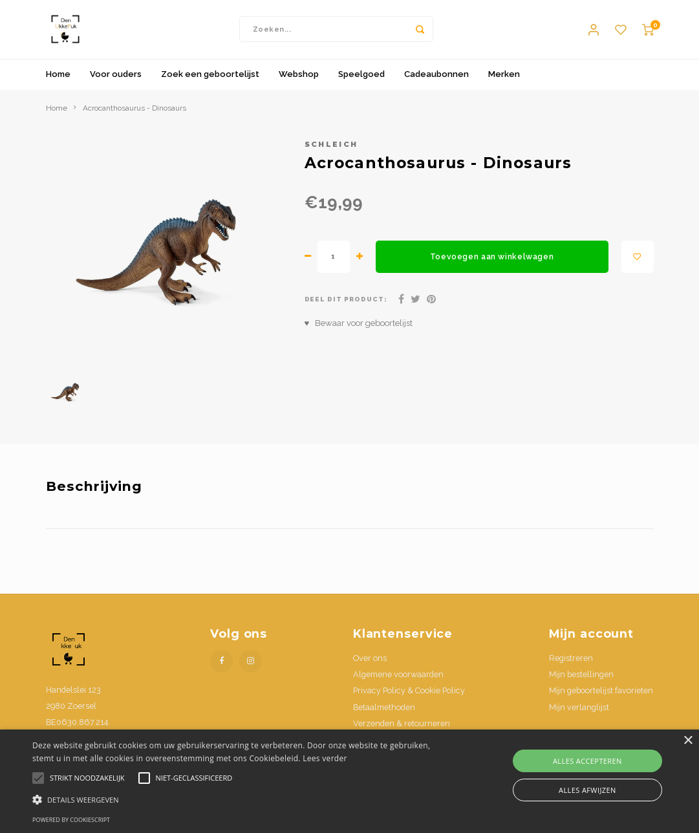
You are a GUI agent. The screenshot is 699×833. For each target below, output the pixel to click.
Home (58, 80)
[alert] (349, 781)
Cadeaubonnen (436, 80)
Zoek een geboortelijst (210, 80)
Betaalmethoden (384, 713)
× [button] (688, 741)
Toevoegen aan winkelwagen (492, 263)
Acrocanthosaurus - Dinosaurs (134, 113)
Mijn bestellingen (581, 681)
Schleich (331, 150)
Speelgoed (361, 80)
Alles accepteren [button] (587, 761)
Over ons (370, 664)
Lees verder (325, 758)
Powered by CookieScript (71, 820)
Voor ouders (116, 80)
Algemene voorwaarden (398, 681)
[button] (238, 799)
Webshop (299, 80)
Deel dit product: (346, 305)
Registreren (571, 664)
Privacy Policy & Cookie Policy (409, 697)
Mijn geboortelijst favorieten (601, 697)
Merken (504, 80)
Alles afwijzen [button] (587, 790)
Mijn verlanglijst (579, 713)
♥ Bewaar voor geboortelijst (359, 329)
